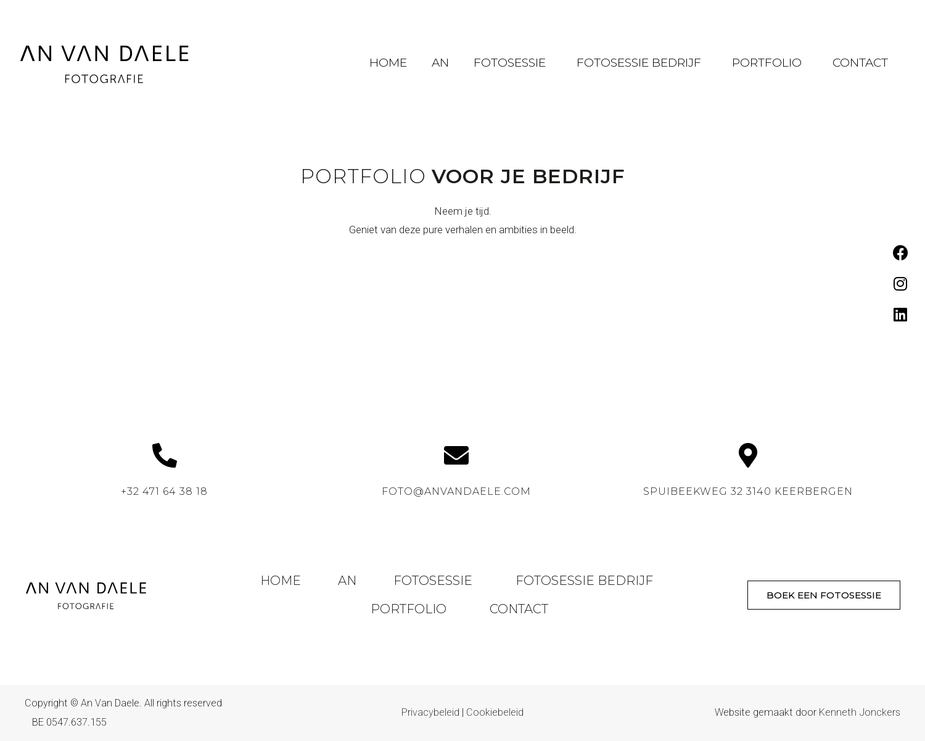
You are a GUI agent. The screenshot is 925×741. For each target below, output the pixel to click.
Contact (860, 63)
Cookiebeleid (495, 712)
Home (388, 63)
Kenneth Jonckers (859, 712)
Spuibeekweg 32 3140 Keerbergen (748, 491)
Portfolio (770, 63)
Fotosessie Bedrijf (642, 63)
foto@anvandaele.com (456, 491)
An (440, 63)
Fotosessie (513, 63)
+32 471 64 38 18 (164, 491)
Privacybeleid (430, 712)
